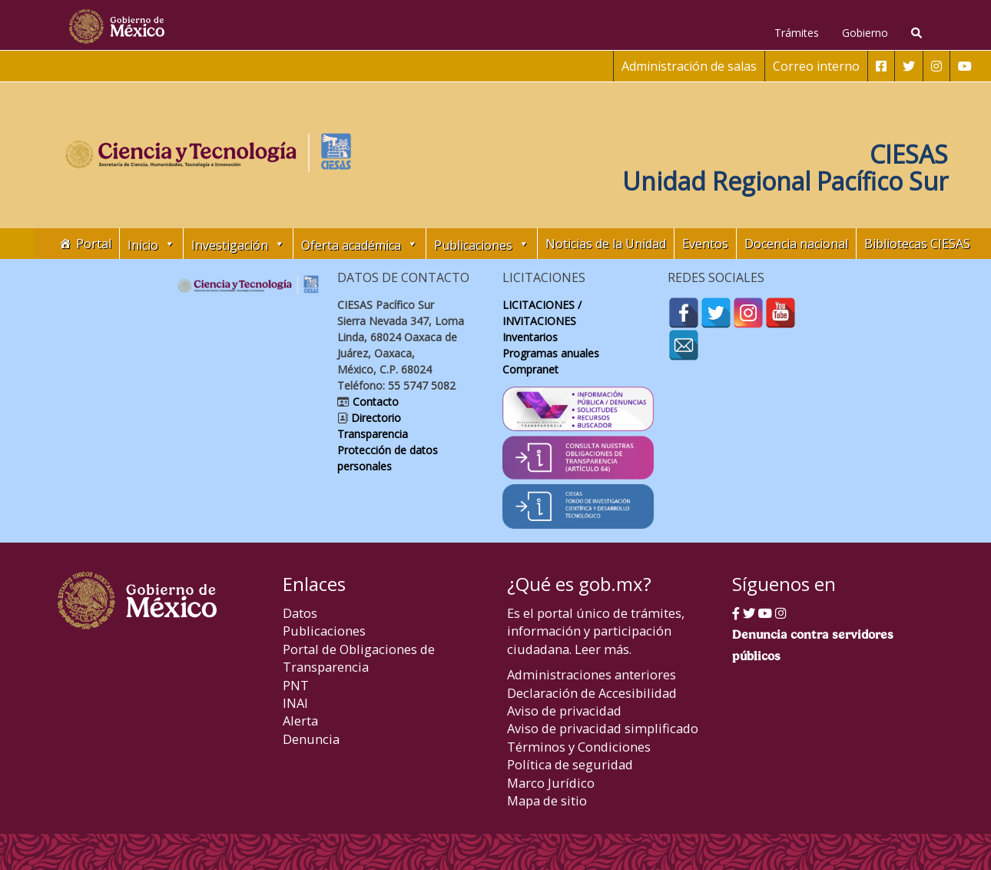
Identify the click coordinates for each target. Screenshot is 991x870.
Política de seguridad (570, 764)
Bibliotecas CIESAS (917, 243)
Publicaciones (324, 630)
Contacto (374, 401)
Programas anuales (550, 353)
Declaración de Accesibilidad (592, 693)
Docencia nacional (796, 243)
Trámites (796, 32)
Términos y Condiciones (579, 746)
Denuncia (311, 739)
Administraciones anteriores (591, 674)
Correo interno (816, 66)
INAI (295, 703)
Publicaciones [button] (481, 243)
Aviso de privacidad (564, 710)
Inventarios (530, 337)
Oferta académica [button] (359, 243)
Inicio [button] (151, 243)
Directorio (374, 417)
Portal (93, 243)
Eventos (705, 243)
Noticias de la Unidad (605, 243)
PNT (296, 685)
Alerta (300, 720)
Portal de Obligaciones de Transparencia (359, 658)
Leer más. (603, 649)
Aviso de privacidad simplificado (602, 728)
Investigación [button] (238, 243)
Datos (300, 613)
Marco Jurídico (551, 783)
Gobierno (865, 32)
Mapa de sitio (547, 800)
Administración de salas (689, 66)
